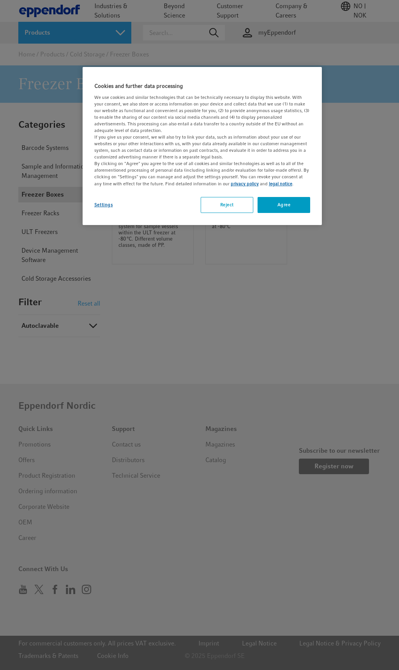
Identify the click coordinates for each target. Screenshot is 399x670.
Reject (227, 205)
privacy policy (245, 183)
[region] (202, 146)
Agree (284, 205)
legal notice (280, 183)
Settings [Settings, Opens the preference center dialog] (103, 205)
